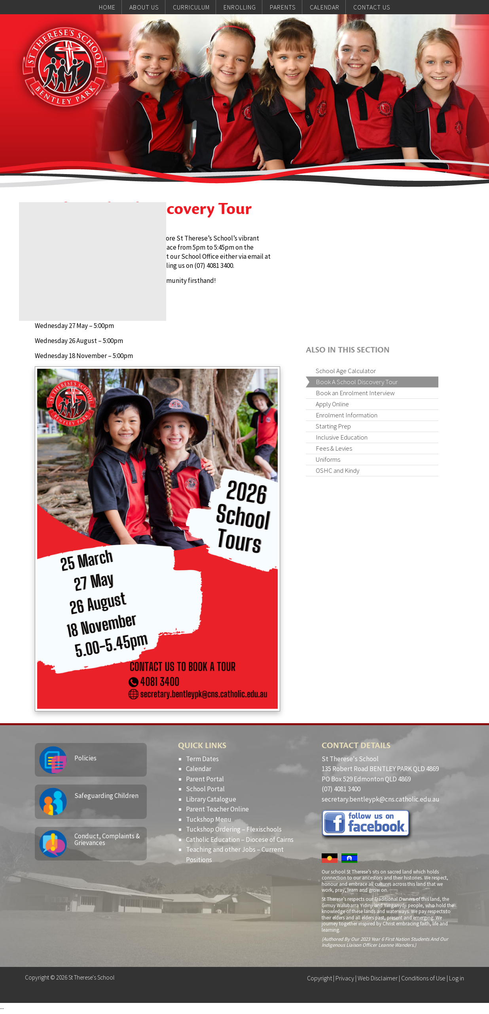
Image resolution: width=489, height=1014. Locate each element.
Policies (85, 758)
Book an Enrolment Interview (355, 393)
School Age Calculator (346, 370)
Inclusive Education (342, 437)
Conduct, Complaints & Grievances (107, 839)
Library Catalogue (211, 799)
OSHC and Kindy (337, 470)
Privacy (344, 978)
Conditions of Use (423, 978)
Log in (456, 978)
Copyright (319, 978)
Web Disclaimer (378, 978)
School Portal (205, 789)
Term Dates (202, 758)
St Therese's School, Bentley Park (67, 69)
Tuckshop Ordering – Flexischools (234, 829)
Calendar (198, 768)
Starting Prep (333, 426)
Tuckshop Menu (208, 819)
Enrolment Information (346, 415)
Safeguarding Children (106, 795)
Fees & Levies (334, 448)
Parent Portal (205, 779)
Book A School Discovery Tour (357, 381)
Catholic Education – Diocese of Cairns (240, 839)
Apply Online (332, 404)
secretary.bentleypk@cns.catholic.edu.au (381, 799)
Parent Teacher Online (217, 809)
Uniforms (328, 459)
